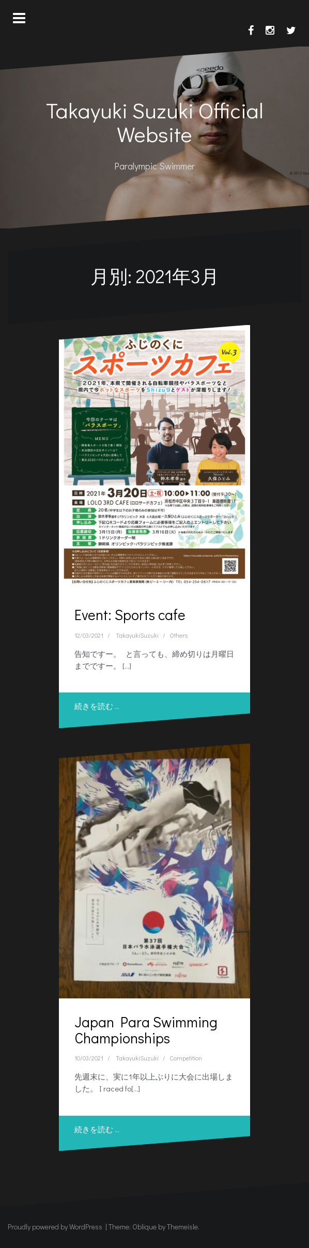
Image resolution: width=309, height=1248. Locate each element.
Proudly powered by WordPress (55, 1226)
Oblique (144, 1226)
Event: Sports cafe (130, 614)
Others (178, 635)
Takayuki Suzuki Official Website (155, 122)
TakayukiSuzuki (137, 635)
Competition (185, 1058)
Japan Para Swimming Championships (146, 1029)
